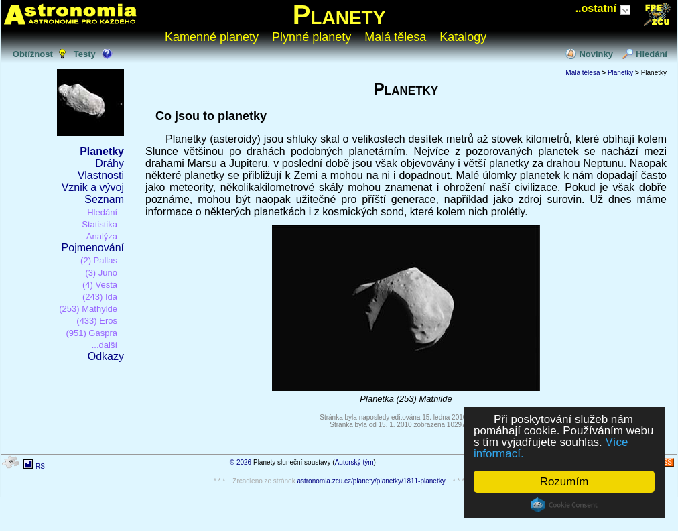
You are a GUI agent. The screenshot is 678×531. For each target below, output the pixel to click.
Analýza (101, 236)
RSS (665, 462)
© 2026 (240, 462)
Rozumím (564, 481)
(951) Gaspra (91, 333)
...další (104, 345)
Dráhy (109, 163)
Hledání (651, 54)
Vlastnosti (101, 175)
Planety (339, 15)
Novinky (596, 54)
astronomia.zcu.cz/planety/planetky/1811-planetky (371, 481)
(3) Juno (101, 273)
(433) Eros (96, 321)
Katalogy (462, 37)
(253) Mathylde (88, 309)
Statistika (99, 224)
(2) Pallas (98, 260)
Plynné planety (311, 37)
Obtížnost (33, 54)
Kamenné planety (212, 37)
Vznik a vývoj (93, 187)
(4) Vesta (99, 285)
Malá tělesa (395, 37)
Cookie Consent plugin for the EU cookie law (564, 504)
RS (40, 466)
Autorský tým (354, 462)
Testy (85, 54)
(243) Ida (99, 297)
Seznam (104, 199)
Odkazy (106, 356)
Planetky (102, 151)
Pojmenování (93, 247)
